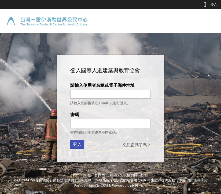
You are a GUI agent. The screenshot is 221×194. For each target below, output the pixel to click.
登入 (214, 4)
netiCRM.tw (24, 180)
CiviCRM (101, 185)
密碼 (74, 114)
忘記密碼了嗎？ (137, 145)
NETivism (139, 185)
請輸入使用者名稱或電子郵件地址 (102, 85)
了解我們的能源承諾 (191, 180)
